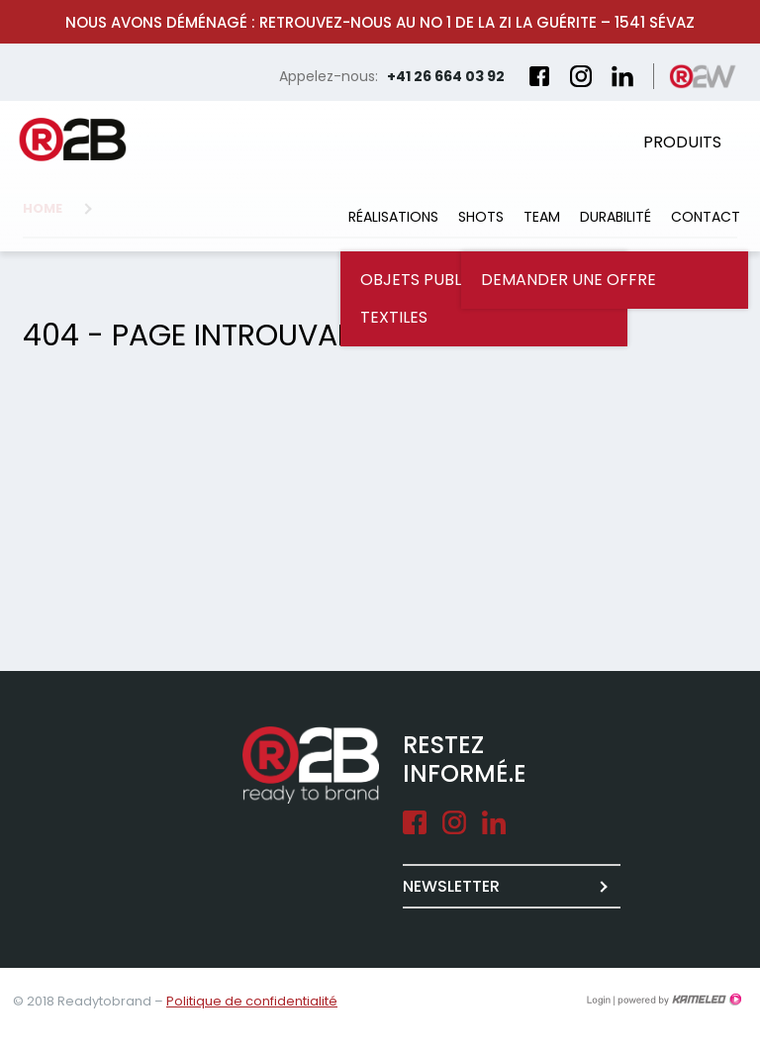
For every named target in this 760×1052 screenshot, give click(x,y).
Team (541, 217)
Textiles (394, 317)
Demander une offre (568, 279)
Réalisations (393, 217)
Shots (481, 217)
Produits (682, 142)
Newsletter (451, 886)
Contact (705, 217)
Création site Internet (678, 999)
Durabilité (615, 217)
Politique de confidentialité (251, 1001)
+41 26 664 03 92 (446, 76)
